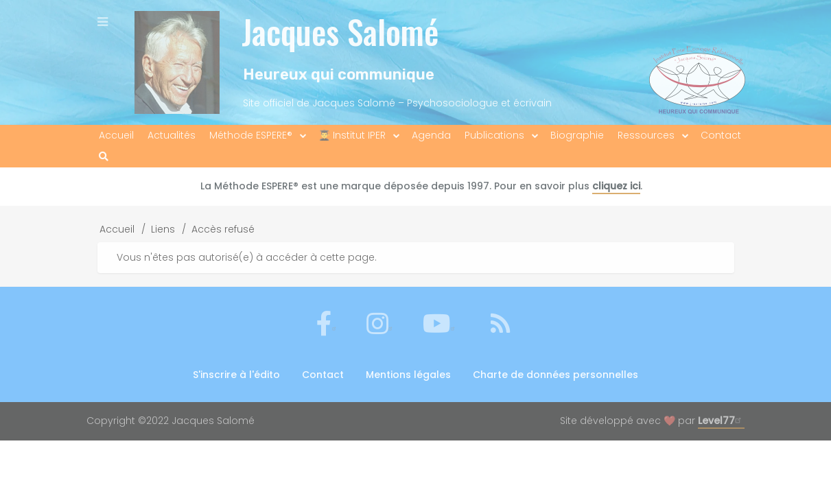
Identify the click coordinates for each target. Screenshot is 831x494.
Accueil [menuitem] (116, 135)
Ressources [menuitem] (646, 135)
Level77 (721, 420)
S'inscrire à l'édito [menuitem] (236, 374)
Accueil (117, 229)
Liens (163, 229)
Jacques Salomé (340, 31)
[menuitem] (103, 156)
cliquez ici (616, 186)
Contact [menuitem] (721, 135)
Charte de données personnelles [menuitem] (555, 374)
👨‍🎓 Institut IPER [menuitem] (352, 135)
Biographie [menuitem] (577, 135)
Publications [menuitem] (494, 135)
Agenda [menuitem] (431, 135)
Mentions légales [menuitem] (408, 374)
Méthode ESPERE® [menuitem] (250, 135)
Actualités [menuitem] (172, 135)
